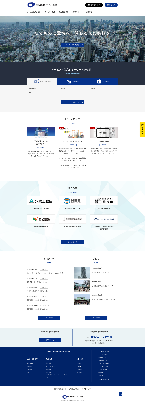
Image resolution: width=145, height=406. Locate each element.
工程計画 (62, 88)
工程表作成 (32, 88)
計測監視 (79, 372)
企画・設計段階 (42, 81)
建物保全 (79, 363)
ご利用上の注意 (74, 389)
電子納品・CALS (50, 366)
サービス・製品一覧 (72, 102)
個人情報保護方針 (60, 389)
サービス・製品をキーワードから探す (59, 351)
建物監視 (79, 369)
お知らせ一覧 (48, 317)
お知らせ (100, 375)
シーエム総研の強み (34, 12)
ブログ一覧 (96, 317)
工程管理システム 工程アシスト (41, 142)
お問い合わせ (49, 340)
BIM (30, 93)
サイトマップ (86, 389)
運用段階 (102, 81)
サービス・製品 (49, 12)
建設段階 (72, 81)
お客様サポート (77, 12)
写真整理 (48, 369)
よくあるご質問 (104, 366)
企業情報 (89, 12)
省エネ (79, 366)
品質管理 (48, 363)
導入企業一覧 (63, 12)
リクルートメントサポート (72, 141)
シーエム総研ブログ (104, 379)
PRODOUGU (104, 141)
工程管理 (92, 88)
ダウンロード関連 (104, 363)
